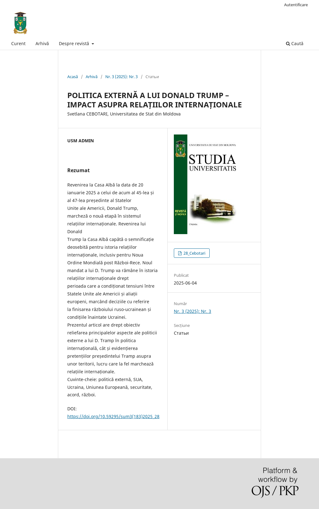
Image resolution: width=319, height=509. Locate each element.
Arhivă (42, 43)
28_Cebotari (194, 253)
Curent (18, 43)
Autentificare (296, 4)
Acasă (72, 76)
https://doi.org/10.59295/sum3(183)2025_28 (113, 416)
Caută (294, 43)
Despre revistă (74, 43)
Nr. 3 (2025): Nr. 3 (121, 76)
